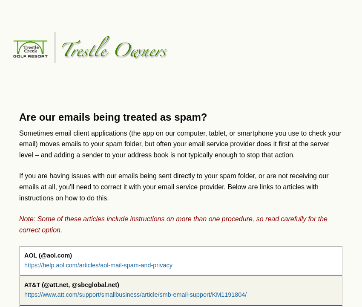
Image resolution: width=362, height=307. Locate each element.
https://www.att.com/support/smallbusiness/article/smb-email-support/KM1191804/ (135, 294)
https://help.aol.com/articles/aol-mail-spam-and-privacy (98, 265)
